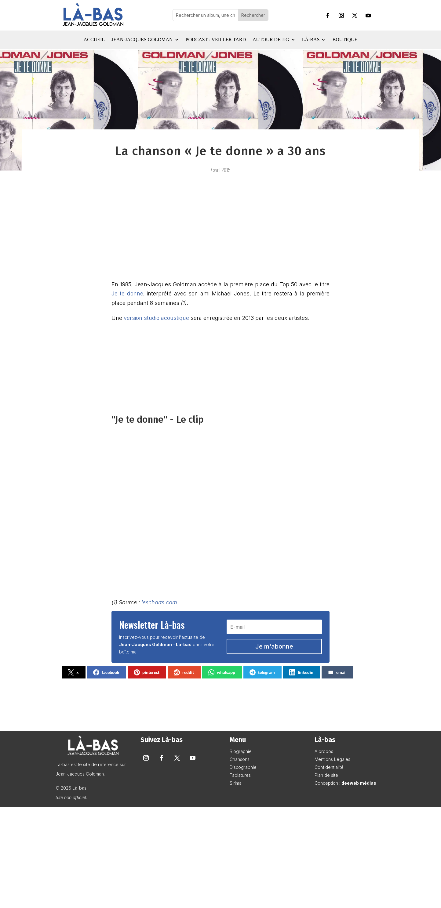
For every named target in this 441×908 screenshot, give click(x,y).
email (337, 672)
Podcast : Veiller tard (216, 40)
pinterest (146, 672)
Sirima (236, 783)
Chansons (240, 759)
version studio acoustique (156, 318)
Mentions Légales (332, 759)
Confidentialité (329, 767)
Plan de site (326, 775)
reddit (184, 672)
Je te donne (127, 293)
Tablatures (240, 775)
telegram (262, 672)
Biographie (241, 751)
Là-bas (311, 40)
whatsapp (221, 672)
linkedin (301, 672)
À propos (324, 751)
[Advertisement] (220, 857)
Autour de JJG (271, 40)
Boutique (344, 40)
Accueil (94, 40)
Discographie (243, 767)
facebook (106, 672)
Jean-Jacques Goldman (142, 40)
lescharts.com (159, 602)
